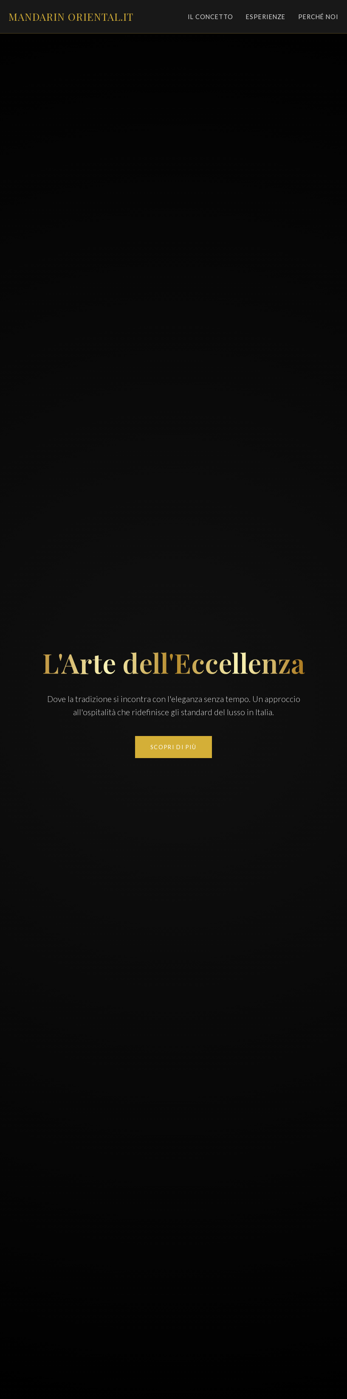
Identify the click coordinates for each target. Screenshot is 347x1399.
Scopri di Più (173, 747)
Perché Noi (318, 16)
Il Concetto (210, 16)
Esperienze (265, 16)
